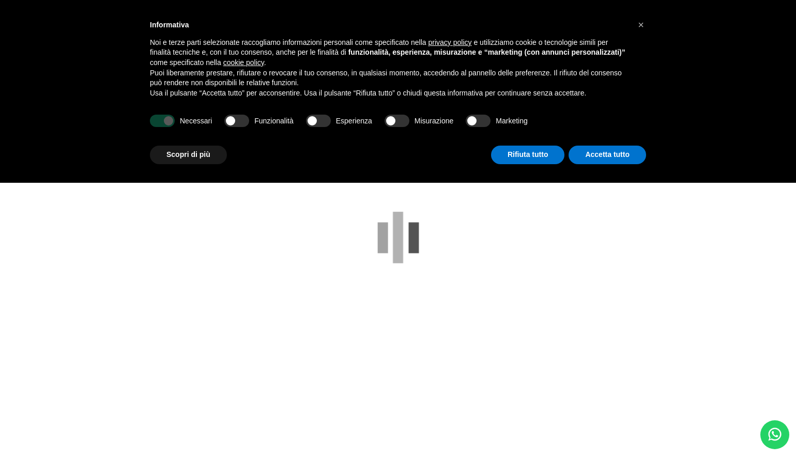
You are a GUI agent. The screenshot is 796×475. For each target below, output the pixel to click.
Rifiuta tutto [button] (528, 154)
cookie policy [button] (243, 62)
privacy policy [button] (450, 42)
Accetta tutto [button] (607, 154)
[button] (641, 25)
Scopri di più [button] (188, 154)
